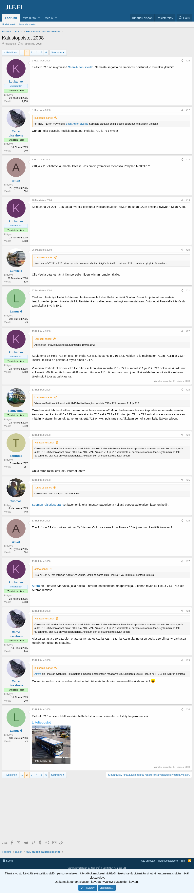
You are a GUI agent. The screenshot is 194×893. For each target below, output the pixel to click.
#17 (188, 110)
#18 (188, 159)
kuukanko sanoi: (43, 117)
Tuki (183, 860)
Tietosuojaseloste (168, 860)
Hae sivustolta (27, 24)
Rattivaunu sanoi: (44, 442)
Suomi (8, 860)
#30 (188, 709)
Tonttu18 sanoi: (43, 487)
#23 (188, 389)
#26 (188, 520)
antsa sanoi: (41, 568)
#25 (188, 480)
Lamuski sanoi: (43, 338)
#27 (188, 561)
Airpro (36, 585)
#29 (188, 660)
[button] (39, 18)
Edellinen (11, 52)
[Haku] (184, 18)
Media (49, 18)
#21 (188, 290)
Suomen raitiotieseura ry (48, 504)
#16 (188, 60)
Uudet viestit (9, 24)
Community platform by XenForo (97, 868)
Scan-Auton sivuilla (80, 67)
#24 (188, 435)
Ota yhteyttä (148, 860)
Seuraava (56, 52)
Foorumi (11, 18)
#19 (188, 200)
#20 (188, 249)
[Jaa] (182, 60)
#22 (188, 331)
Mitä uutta (29, 18)
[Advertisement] (98, 809)
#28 (188, 611)
